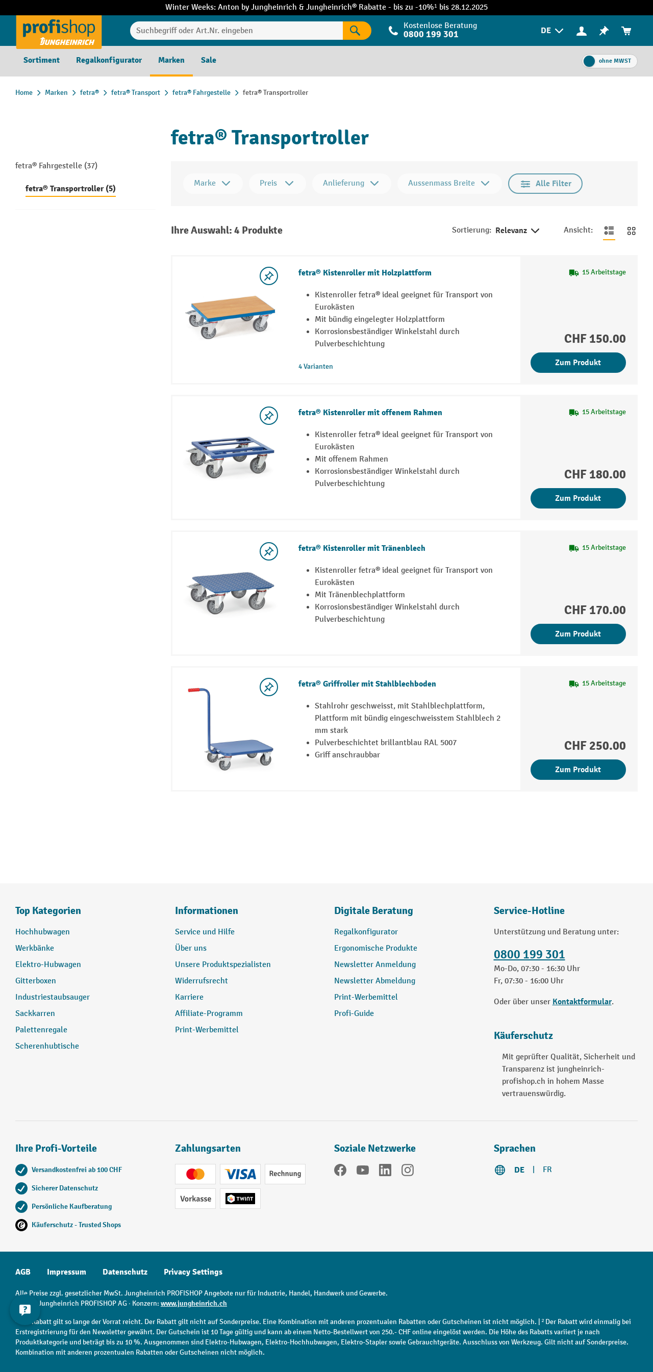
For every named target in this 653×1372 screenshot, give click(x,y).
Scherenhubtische (47, 1046)
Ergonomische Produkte (375, 948)
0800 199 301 (431, 34)
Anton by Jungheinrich (258, 7)
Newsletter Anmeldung (375, 965)
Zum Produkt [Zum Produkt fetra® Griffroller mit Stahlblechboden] (578, 770)
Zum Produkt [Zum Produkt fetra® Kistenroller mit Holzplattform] (578, 363)
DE (519, 1170)
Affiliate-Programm (209, 1014)
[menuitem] (553, 30)
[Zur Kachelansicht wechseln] (631, 230)
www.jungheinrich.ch (194, 1303)
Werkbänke (34, 948)
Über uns (191, 948)
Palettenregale (41, 1030)
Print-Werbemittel (207, 1030)
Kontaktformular (582, 1002)
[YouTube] (363, 1172)
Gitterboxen (35, 981)
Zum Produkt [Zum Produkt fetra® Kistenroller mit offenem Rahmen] (578, 498)
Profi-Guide (354, 1014)
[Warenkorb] (626, 30)
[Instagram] (407, 1172)
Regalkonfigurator (366, 932)
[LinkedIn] (385, 1172)
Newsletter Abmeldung (374, 981)
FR (547, 1170)
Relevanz (518, 231)
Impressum (66, 1272)
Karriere (189, 997)
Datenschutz (125, 1272)
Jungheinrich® (332, 7)
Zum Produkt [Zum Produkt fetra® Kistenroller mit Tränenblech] (578, 634)
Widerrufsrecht (201, 981)
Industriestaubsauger (52, 997)
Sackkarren (35, 1014)
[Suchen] (357, 30)
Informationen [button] (206, 910)
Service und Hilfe (205, 932)
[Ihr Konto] (581, 30)
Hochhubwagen (42, 932)
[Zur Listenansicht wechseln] (609, 230)
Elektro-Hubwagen (48, 965)
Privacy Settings (193, 1272)
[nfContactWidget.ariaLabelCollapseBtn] (25, 1309)
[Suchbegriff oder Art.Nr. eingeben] (236, 30)
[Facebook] (340, 1172)
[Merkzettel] (604, 30)
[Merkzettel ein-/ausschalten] (269, 276)
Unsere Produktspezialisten (223, 965)
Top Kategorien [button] (48, 910)
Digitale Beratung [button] (373, 910)
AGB (23, 1272)
